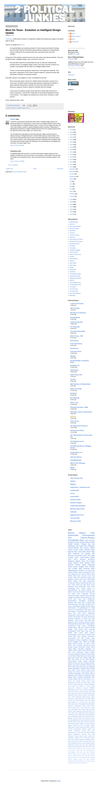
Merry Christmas (78, 677)
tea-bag (85, 688)
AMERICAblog (74, 222)
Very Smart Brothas (75, 293)
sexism (75, 567)
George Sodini (79, 750)
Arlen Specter (85, 563)
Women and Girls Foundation (81, 663)
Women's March (82, 743)
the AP (22, 45)
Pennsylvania (88, 535)
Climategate (82, 601)
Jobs (90, 691)
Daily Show (75, 666)
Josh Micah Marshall (89, 732)
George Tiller (71, 700)
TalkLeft (72, 280)
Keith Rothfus (72, 702)
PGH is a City (74, 402)
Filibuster (84, 729)
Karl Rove (84, 617)
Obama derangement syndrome (77, 734)
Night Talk (92, 657)
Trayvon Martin (72, 707)
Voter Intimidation (85, 725)
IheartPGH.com (74, 365)
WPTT (84, 624)
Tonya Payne (91, 705)
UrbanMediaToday (75, 460)
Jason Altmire (73, 563)
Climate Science (86, 680)
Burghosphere (91, 624)
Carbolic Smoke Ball (76, 322)
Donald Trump (90, 550)
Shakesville (73, 269)
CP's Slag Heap (75, 327)
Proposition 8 (80, 684)
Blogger (58, 781)
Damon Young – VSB (76, 336)
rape (84, 581)
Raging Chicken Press (77, 515)
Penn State (91, 734)
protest (88, 679)
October (71, 174)
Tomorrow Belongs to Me (80, 761)
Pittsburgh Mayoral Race (75, 624)
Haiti (93, 634)
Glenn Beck (84, 631)
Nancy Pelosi (91, 682)
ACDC (79, 634)
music (69, 606)
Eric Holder (78, 675)
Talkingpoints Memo (80, 705)
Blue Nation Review (75, 226)
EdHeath (13, 119)
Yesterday (9, 39)
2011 (74, 54)
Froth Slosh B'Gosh (76, 343)
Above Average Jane (76, 478)
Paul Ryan (88, 592)
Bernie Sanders (86, 634)
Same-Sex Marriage (86, 577)
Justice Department (78, 711)
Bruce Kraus (91, 585)
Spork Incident (75, 741)
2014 (71, 159)
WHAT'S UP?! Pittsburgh (77, 463)
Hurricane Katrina (84, 691)
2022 (71, 139)
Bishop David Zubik (84, 716)
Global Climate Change (77, 544)
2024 (71, 134)
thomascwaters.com (76, 452)
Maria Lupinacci (76, 36)
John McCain (90, 540)
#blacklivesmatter (72, 748)
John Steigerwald (87, 750)
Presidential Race (76, 540)
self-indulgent (91, 695)
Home (35, 168)
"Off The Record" (85, 737)
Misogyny (70, 602)
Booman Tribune (74, 228)
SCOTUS (79, 753)
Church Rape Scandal (74, 656)
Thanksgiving (72, 631)
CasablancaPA (74, 490)
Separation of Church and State (84, 618)
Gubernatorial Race (86, 583)
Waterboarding (72, 601)
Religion (81, 567)
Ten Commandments (78, 609)
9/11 (90, 615)
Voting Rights (72, 649)
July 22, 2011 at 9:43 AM (17, 145)
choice (76, 550)
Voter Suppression (89, 599)
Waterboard (71, 695)
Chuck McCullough (88, 613)
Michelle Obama (90, 622)
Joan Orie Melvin (90, 700)
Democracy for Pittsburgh (87, 666)
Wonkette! (72, 295)
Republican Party (89, 677)
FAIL (80, 574)
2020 (71, 144)
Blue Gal (72, 224)
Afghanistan (71, 675)
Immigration (91, 601)
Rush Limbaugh (89, 629)
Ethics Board (91, 698)
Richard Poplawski (90, 684)
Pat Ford (81, 720)
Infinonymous (74, 370)
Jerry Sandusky (86, 718)
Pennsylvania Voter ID (89, 720)
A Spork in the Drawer (77, 303)
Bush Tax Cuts (78, 689)
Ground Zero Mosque (81, 657)
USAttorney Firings (83, 652)
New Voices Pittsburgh (89, 752)
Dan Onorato (90, 567)
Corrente (72, 233)
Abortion (81, 570)
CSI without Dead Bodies (77, 331)
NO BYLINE (75, 42)
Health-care (76, 577)
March (71, 191)
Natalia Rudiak (85, 606)
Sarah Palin (90, 551)
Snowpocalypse (72, 634)
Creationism (13, 108)
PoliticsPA (73, 512)
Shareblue (72, 271)
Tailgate (81, 723)
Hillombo (73, 356)
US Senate (85, 553)
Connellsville (91, 625)
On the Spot (80, 702)
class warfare (78, 695)
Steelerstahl (70, 761)
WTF (93, 604)
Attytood (72, 481)
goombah (87, 755)
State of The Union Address (85, 659)
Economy (91, 559)
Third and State (74, 518)
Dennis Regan (91, 696)
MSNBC (76, 720)
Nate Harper (86, 711)
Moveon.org (87, 645)
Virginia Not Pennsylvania (84, 714)
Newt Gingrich (90, 633)
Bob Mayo (75, 604)
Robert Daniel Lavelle (85, 736)
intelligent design (21, 108)
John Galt (74, 739)
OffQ (79, 627)
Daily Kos (72, 237)
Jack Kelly (82, 551)
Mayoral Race (73, 551)
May (70, 186)
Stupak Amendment (79, 647)
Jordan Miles (72, 636)
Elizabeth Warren (81, 748)
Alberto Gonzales (80, 595)
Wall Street (92, 693)
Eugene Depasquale (74, 668)
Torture (81, 550)
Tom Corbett (72, 568)
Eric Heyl (85, 698)
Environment (91, 581)
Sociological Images (75, 274)
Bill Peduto (84, 548)
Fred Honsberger (82, 593)
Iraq (93, 583)
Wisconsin (87, 707)
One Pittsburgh (74, 398)
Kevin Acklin (78, 633)
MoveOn (72, 261)
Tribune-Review (72, 661)
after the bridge (74, 308)
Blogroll (84, 696)
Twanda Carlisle (72, 679)
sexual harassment (77, 746)
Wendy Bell (77, 581)
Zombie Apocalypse (80, 727)
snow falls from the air (88, 746)
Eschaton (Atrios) (74, 243)
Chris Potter (83, 579)
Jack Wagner (72, 611)
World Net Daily (81, 585)
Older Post (60, 168)
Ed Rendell (91, 641)
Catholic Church (72, 650)
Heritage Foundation (74, 597)
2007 (71, 207)
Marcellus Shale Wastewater (77, 586)
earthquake (71, 640)
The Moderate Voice (75, 284)
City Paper (82, 604)
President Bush (72, 721)
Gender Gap (91, 729)
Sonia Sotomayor (90, 712)
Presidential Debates (74, 583)
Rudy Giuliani (78, 629)
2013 (71, 162)
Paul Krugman (85, 627)
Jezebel (72, 256)
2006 (71, 209)
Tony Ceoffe (89, 745)
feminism (84, 695)
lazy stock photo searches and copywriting (77, 762)
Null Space (73, 393)
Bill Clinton (88, 609)
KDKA (89, 579)
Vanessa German (90, 761)
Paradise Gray (86, 757)
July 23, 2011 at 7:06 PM (17, 161)
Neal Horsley (79, 752)
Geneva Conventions (74, 730)
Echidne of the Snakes (76, 241)
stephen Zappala (90, 727)
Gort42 (72, 493)
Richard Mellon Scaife (87, 542)
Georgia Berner (72, 627)
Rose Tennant (84, 693)
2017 (71, 152)
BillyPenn (73, 484)
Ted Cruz (82, 741)
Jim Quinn (86, 643)
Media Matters (74, 258)
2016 (71, 154)
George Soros (86, 730)
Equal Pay (71, 657)
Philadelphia (88, 739)
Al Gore (93, 679)
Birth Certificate (86, 574)
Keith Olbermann (73, 574)
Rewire (72, 267)
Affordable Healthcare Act (86, 649)
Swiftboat (84, 753)
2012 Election (79, 559)
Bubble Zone (77, 709)
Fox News (88, 570)
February (72, 194)
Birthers (70, 592)
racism (87, 615)
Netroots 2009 (85, 670)
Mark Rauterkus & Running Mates (80, 384)
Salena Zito (75, 712)
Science (87, 721)
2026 (71, 129)
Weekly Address (90, 673)
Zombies (77, 737)
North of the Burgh (76, 389)
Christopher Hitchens (86, 665)
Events (85, 611)
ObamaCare (91, 617)
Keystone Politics (75, 499)
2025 (71, 132)
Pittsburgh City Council (76, 546)
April (70, 189)
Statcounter (71, 75)
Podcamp (70, 618)
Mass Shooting (79, 622)
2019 (71, 147)
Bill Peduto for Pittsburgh (78, 313)
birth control (81, 588)
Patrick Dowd (80, 565)
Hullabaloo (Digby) (75, 250)
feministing (73, 248)
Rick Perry (71, 659)
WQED (93, 725)
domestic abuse (77, 572)
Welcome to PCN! (75, 521)
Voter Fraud (77, 599)
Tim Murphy (79, 611)
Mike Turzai (76, 670)
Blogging (75, 641)
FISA (85, 620)
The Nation (73, 287)
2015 (71, 157)
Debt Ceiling (83, 641)
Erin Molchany (87, 675)
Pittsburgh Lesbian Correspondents (81, 412)
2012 (71, 164)
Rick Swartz (77, 693)
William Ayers (71, 727)
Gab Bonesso (74, 348)
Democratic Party (86, 656)
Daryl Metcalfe (90, 595)
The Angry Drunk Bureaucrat (79, 426)
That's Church (74, 421)
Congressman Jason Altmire (76, 615)
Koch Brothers (80, 739)
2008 (71, 204)
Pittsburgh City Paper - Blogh (79, 407)
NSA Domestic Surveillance (86, 636)
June (71, 184)
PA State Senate (72, 684)
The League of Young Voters (85, 686)
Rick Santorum (73, 553)
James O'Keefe (77, 718)
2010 (71, 199)
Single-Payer (81, 712)
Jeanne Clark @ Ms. (75, 254)
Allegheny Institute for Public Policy (84, 654)
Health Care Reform (73, 691)
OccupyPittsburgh (82, 608)
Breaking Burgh (75, 317)
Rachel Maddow (90, 704)
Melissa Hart (91, 590)
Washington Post (79, 673)
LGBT (76, 557)
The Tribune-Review (81, 538)
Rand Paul (71, 693)
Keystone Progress (76, 502)
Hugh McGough (80, 700)
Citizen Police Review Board (86, 650)
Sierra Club (71, 686)
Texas (27, 108)
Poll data (80, 638)
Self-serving (71, 745)
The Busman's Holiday (77, 430)
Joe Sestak (90, 561)
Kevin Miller (84, 682)
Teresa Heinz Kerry (90, 741)
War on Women (86, 602)
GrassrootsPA (74, 496)
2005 (71, 212)
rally (73, 709)
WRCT (83, 755)
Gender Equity (85, 709)
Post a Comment (13, 165)
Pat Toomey (78, 555)
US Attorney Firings (73, 714)
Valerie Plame (90, 647)
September (72, 176)
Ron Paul (76, 613)
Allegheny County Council (76, 620)
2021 (71, 142)
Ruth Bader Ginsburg (89, 759)
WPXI (93, 714)
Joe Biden (88, 604)
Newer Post (9, 168)
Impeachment (87, 572)
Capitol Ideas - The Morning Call (80, 487)
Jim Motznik (77, 682)
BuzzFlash (73, 230)
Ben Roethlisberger (73, 716)
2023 (71, 137)
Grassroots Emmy (75, 351)
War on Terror (80, 707)
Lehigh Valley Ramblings (77, 506)
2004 (71, 214)
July (70, 181)
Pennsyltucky (72, 638)
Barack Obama (77, 533)
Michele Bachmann (86, 597)
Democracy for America (76, 239)
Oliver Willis (73, 263)
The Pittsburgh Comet (77, 441)
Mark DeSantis (84, 568)
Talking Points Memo (75, 278)
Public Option (80, 721)
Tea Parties (76, 672)
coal (84, 679)
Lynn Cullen (71, 585)
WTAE (78, 631)
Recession (70, 705)
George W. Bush (73, 542)
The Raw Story (74, 289)
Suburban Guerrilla (75, 276)
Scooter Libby (90, 638)
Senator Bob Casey (80, 745)
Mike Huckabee (77, 645)
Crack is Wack (79, 757)
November (72, 171)
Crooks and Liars (74, 235)
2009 (77, 54)
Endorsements (77, 729)
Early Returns (74, 340)
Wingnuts (71, 561)
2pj (94, 577)
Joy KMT (73, 379)
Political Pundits (72, 753)
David (73, 33)
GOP (85, 555)
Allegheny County (73, 579)
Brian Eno (73, 757)
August (71, 179)
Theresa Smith (85, 672)
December (72, 169)
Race (93, 572)
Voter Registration (72, 743)
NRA (93, 691)
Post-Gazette (84, 557)
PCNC (93, 702)
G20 (93, 609)
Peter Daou (73, 265)
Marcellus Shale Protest (77, 509)
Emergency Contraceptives (75, 698)
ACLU (69, 696)
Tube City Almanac (76, 457)
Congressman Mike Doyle (77, 625)
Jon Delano (82, 590)
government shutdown (74, 688)
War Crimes (77, 602)
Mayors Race (80, 561)
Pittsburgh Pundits (73, 736)
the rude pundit (74, 291)
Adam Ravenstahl (76, 696)
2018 (71, 149)
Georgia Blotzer (85, 668)
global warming (91, 743)
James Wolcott (74, 252)
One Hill (87, 702)
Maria (73, 39)
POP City (73, 416)
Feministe (72, 246)
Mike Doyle (76, 576)
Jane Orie (71, 652)
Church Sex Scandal (74, 680)
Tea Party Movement (79, 592)
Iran (90, 631)
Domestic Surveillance (89, 689)
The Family (87, 723)
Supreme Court (86, 576)
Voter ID (80, 679)
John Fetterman (79, 732)
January (71, 196)
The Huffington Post (75, 282)
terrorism (70, 729)
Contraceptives (76, 606)
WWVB (72, 468)
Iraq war (91, 544)
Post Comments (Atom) (20, 172)
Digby (93, 656)
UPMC (80, 661)
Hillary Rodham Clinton (75, 643)
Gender (73, 750)
